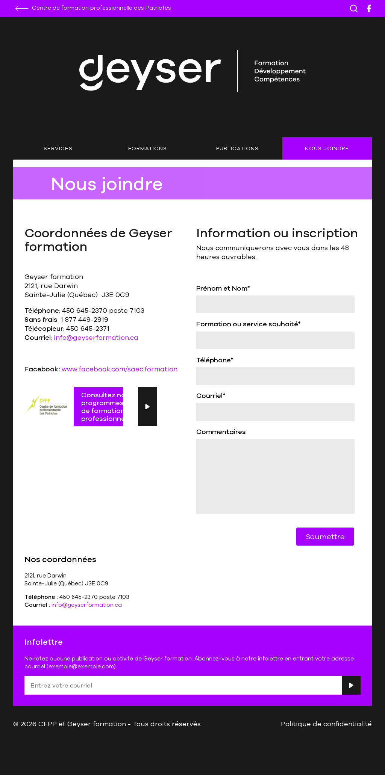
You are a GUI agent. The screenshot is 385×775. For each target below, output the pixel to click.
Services (58, 148)
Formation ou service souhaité (248, 323)
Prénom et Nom (223, 288)
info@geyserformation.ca (96, 337)
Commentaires (221, 431)
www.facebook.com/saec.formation (119, 368)
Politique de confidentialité (326, 723)
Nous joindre (327, 148)
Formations (147, 148)
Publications (237, 148)
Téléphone (214, 359)
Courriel (211, 395)
